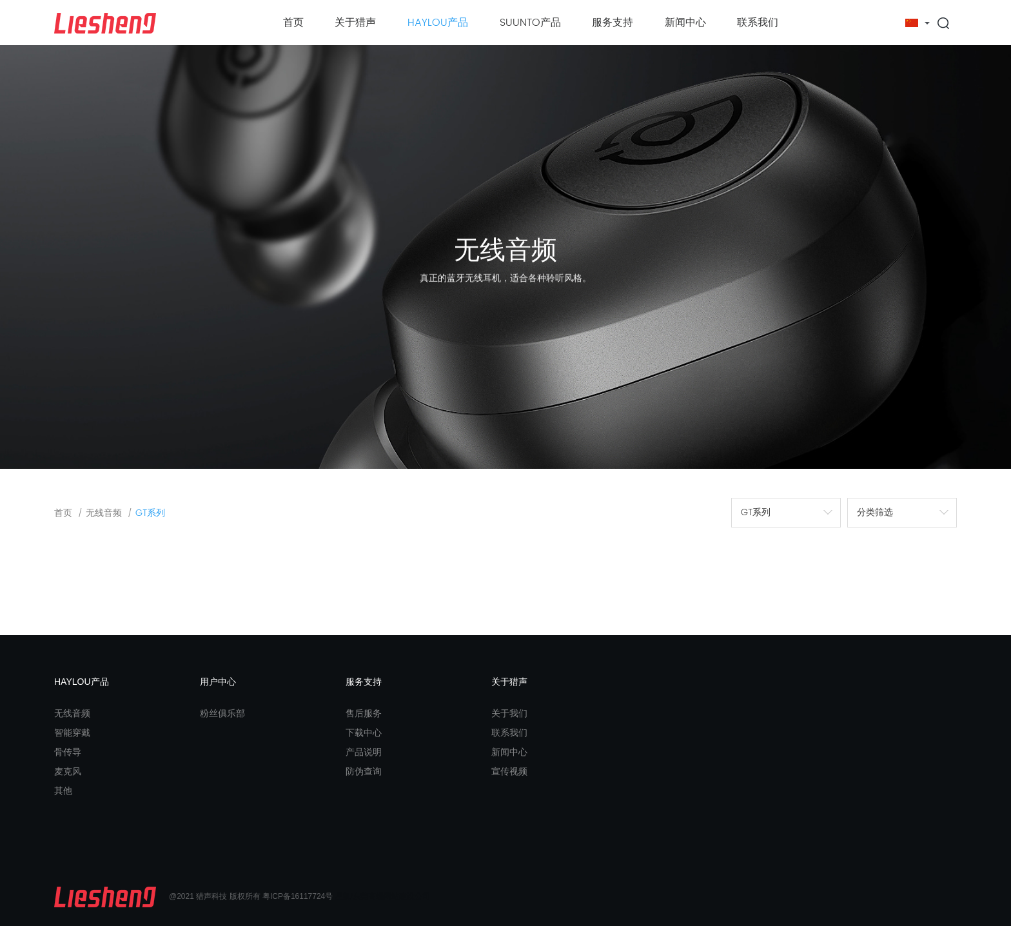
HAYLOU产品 (437, 22)
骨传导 (67, 752)
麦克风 (67, 771)
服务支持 (612, 22)
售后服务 (364, 713)
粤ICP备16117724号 (297, 896)
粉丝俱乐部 (222, 713)
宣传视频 (509, 771)
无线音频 (104, 513)
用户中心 (218, 681)
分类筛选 (875, 512)
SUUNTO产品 (530, 22)
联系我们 (757, 22)
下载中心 (364, 732)
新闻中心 (685, 22)
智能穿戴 (72, 732)
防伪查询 (364, 771)
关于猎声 (355, 22)
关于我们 (509, 713)
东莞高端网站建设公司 (391, 896)
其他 (63, 790)
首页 (293, 22)
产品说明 (364, 752)
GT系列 (150, 513)
